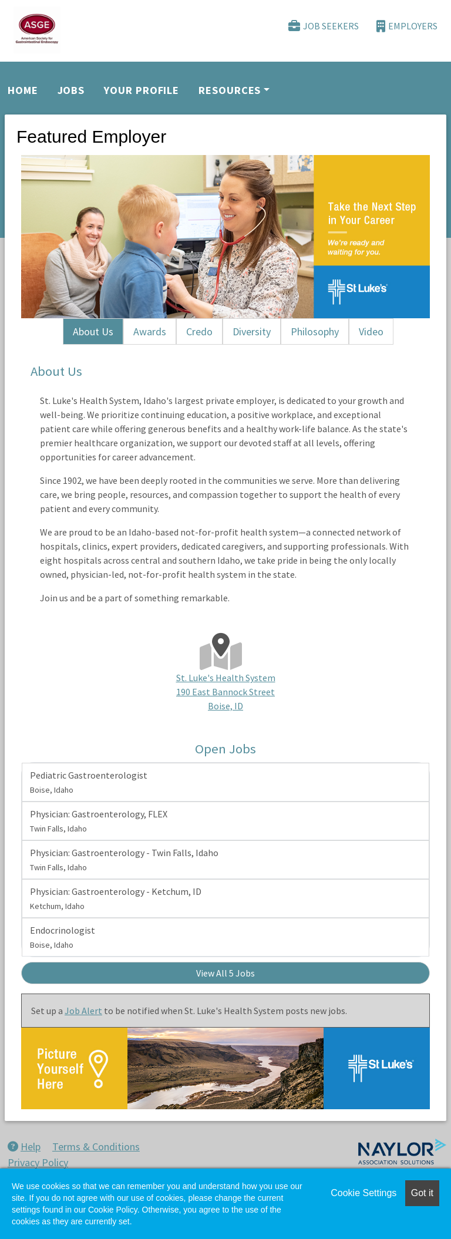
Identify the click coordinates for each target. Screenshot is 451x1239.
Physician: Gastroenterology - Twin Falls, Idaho (124, 860)
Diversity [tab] (252, 331)
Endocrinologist (62, 937)
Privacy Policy (38, 1162)
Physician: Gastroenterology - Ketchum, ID (115, 898)
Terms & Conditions (96, 1146)
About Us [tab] (93, 331)
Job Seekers (323, 26)
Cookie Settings (363, 1193)
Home (23, 90)
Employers (406, 26)
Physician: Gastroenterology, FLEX (98, 821)
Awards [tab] (149, 331)
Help (24, 1146)
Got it (422, 1193)
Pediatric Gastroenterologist (88, 782)
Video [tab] (371, 331)
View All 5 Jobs (225, 973)
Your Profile (141, 90)
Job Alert (83, 1010)
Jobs (71, 90)
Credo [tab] (199, 331)
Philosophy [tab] (315, 331)
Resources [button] (229, 90)
